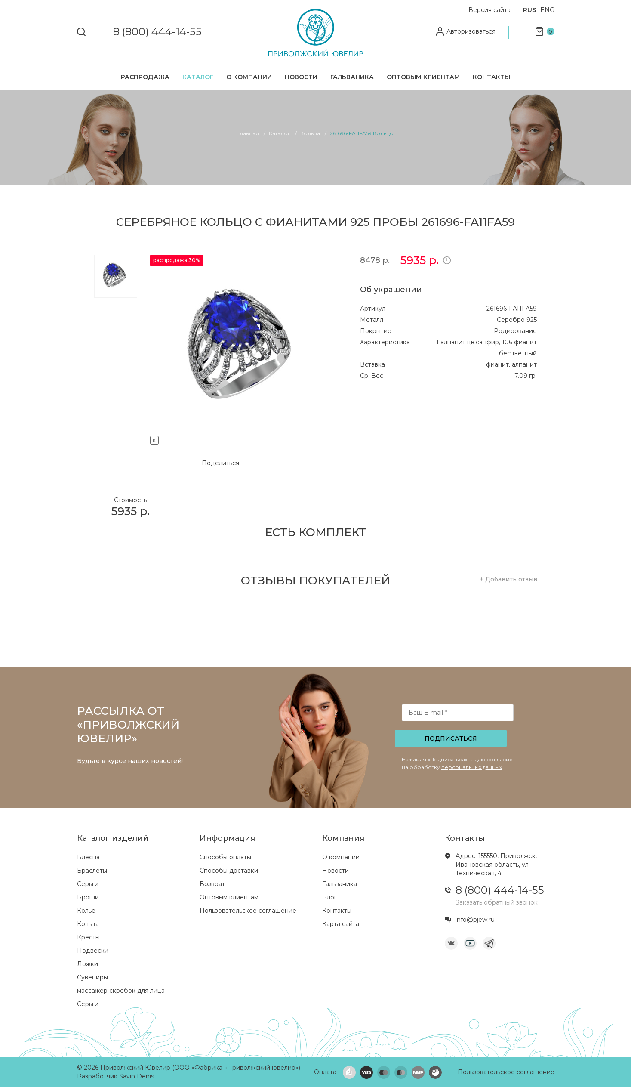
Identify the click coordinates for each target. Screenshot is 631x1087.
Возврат (212, 884)
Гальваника (352, 77)
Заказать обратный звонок (497, 902)
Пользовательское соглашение (248, 910)
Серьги (87, 884)
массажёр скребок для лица (121, 990)
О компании (249, 77)
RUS (529, 10)
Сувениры (92, 977)
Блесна (88, 857)
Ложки (87, 964)
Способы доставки (229, 870)
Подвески (92, 950)
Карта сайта (340, 924)
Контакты (491, 77)
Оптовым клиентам (423, 77)
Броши (88, 897)
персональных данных (471, 767)
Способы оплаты (225, 857)
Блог (329, 897)
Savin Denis (136, 1076)
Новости (301, 77)
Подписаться (451, 738)
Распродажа (145, 77)
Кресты (88, 937)
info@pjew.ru (475, 919)
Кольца (88, 924)
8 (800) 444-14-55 (157, 32)
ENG (547, 10)
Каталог (197, 77)
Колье (86, 910)
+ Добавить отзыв (508, 579)
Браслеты (92, 870)
